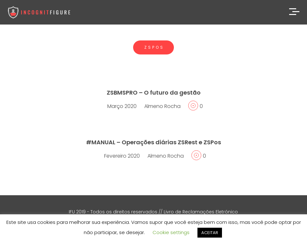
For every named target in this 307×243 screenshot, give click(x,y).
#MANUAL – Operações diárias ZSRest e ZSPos (153, 142)
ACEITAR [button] (209, 233)
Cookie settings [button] (171, 232)
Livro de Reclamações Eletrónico (201, 212)
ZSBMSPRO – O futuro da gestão (154, 92)
